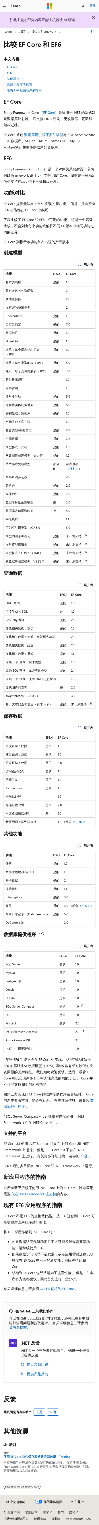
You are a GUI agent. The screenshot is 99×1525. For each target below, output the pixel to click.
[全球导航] (4, 6)
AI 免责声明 (12, 1512)
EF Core (12, 67)
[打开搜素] (83, 6)
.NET (22, 31)
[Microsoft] (49, 6)
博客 (46, 1512)
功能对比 (13, 78)
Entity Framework (44, 31)
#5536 (77, 822)
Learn (8, 31)
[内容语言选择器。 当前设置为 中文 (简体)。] (16, 1501)
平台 (83, 1156)
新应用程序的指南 (19, 84)
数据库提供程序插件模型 (43, 134)
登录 (92, 6)
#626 (83, 906)
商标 (55, 1519)
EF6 (9, 73)
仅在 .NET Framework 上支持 (34, 1194)
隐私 (72, 1512)
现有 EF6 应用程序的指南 (24, 90)
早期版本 (31, 1512)
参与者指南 (18, 1327)
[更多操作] (91, 31)
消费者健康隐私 (14, 1519)
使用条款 (40, 1519)
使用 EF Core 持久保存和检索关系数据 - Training (37, 1457)
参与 (61, 1512)
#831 (72, 468)
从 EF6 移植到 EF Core (57, 1288)
